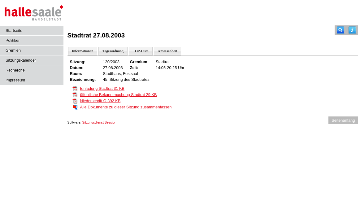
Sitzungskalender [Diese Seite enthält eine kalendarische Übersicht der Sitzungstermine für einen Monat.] (21, 60)
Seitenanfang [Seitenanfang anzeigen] (343, 120)
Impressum (15, 80)
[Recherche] (340, 30)
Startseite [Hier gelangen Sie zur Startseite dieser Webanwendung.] (14, 30)
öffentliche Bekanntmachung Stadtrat (118, 94)
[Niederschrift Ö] (74, 100)
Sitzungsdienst (93, 122)
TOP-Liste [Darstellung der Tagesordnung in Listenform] (140, 51)
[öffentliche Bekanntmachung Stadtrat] (74, 94)
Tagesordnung (113, 51)
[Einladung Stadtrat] (74, 88)
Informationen (82, 51)
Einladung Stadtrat (102, 88)
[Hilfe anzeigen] (352, 30)
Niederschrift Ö (100, 100)
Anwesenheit (167, 51)
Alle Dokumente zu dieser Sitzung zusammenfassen (125, 107)
